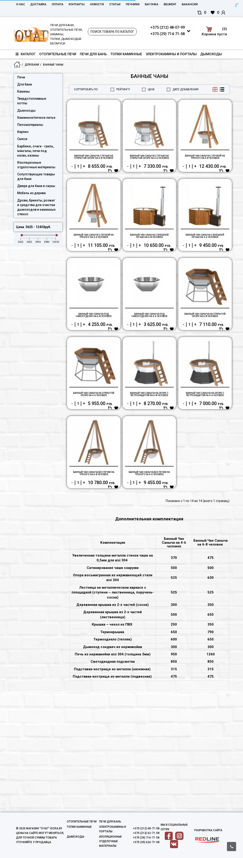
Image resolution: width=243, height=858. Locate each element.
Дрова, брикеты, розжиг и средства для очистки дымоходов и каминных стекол (36, 207)
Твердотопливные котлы (31, 101)
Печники (133, 4)
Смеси (22, 139)
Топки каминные (126, 54)
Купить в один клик (83, 188)
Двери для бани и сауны (36, 186)
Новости (97, 4)
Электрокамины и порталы (171, 54)
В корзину (114, 188)
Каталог (26, 54)
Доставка (38, 4)
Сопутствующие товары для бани (36, 176)
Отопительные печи (57, 54)
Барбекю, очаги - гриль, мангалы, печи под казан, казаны (35, 150)
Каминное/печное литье (36, 117)
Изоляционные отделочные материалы (36, 165)
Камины (23, 91)
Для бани (32, 64)
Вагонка (151, 4)
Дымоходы (211, 54)
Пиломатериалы (30, 125)
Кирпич (22, 132)
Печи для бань (93, 54)
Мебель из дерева (31, 193)
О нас (20, 4)
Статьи (114, 4)
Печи (21, 77)
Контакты (77, 4)
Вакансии (190, 4)
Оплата (57, 4)
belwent (170, 4)
